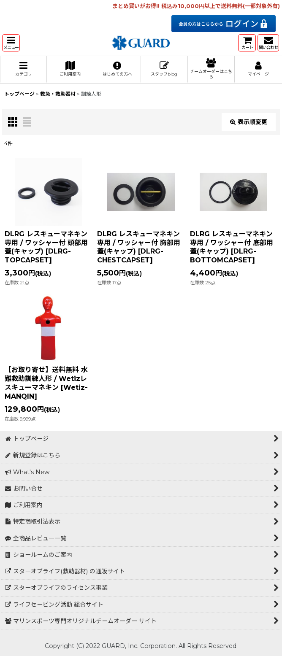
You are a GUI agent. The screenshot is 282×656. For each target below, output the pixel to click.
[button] (11, 42)
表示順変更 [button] (248, 122)
